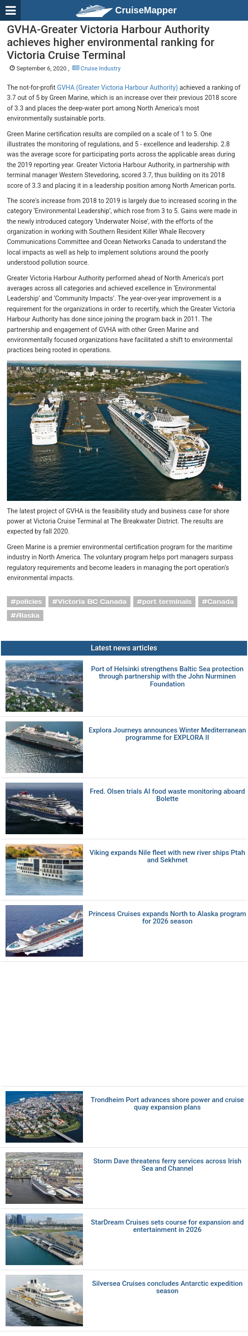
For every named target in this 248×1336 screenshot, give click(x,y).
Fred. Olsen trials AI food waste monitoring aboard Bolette (167, 795)
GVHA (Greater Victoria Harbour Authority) (117, 87)
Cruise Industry (96, 68)
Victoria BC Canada (92, 602)
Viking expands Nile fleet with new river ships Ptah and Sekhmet (167, 856)
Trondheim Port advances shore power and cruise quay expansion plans (167, 1103)
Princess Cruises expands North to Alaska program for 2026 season (167, 917)
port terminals (167, 602)
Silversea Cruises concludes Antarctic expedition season (167, 1287)
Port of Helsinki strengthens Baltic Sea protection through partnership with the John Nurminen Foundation (167, 676)
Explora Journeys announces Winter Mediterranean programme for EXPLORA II (167, 734)
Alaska (28, 615)
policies (29, 602)
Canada (220, 602)
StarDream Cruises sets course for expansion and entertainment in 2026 (167, 1226)
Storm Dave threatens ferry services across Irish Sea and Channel (167, 1165)
